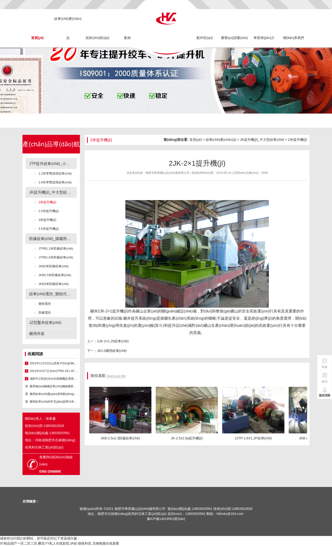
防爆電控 (45, 312)
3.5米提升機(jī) (49, 228)
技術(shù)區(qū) (97, 38)
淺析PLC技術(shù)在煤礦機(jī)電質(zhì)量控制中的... (53, 378)
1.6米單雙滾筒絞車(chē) (55, 182)
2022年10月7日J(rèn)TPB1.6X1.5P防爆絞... (53, 371)
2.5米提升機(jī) (49, 211)
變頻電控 (45, 304)
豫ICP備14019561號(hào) (166, 519)
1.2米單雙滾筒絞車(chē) (55, 173)
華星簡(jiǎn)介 (264, 38)
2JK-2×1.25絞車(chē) (113, 341)
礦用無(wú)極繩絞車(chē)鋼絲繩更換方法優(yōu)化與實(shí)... (53, 386)
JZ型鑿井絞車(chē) (45, 323)
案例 (127, 38)
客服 (325, 363)
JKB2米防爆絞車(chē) (54, 266)
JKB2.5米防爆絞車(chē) (55, 275)
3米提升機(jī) (47, 220)
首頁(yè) (37, 38)
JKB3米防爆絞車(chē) (54, 284)
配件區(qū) (205, 38)
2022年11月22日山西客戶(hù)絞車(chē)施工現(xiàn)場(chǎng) (53, 363)
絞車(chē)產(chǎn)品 (68, 28)
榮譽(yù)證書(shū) (234, 38)
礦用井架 (36, 334)
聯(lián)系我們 (293, 38)
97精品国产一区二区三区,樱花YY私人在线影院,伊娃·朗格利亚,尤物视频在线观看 (59, 543)
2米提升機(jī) (47, 202)
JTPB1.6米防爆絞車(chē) (56, 257)
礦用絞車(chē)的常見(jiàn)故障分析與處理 (53, 401)
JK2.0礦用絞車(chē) (112, 351)
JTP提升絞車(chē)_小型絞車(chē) (53, 164)
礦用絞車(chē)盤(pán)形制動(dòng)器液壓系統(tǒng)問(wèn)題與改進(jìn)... (53, 394)
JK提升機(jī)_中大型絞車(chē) (53, 192)
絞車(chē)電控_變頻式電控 (51, 294)
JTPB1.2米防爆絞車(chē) (56, 248)
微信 (325, 377)
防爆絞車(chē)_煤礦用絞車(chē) (53, 239)
